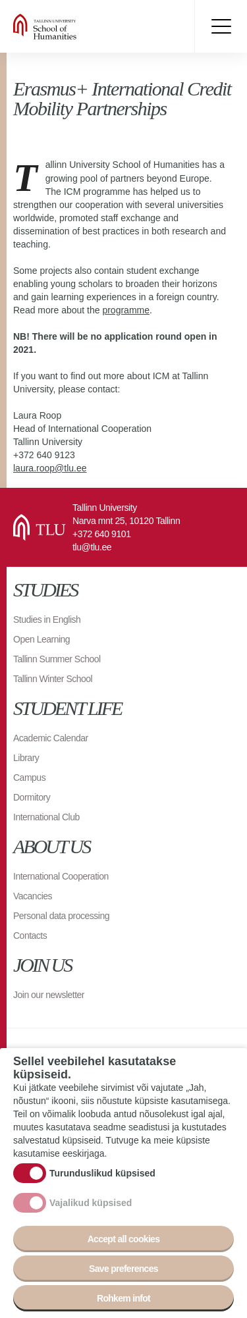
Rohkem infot (123, 1300)
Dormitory (31, 797)
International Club (46, 817)
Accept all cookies (124, 1241)
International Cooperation (61, 876)
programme (126, 310)
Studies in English (46, 619)
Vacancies (32, 896)
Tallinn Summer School (57, 659)
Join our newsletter (48, 994)
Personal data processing (61, 915)
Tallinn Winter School (52, 678)
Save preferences (123, 1270)
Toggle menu (220, 26)
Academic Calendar (50, 738)
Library (26, 757)
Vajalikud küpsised (90, 1204)
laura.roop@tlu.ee (50, 468)
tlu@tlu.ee (91, 547)
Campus (29, 777)
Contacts (30, 935)
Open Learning (41, 639)
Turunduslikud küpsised (102, 1175)
